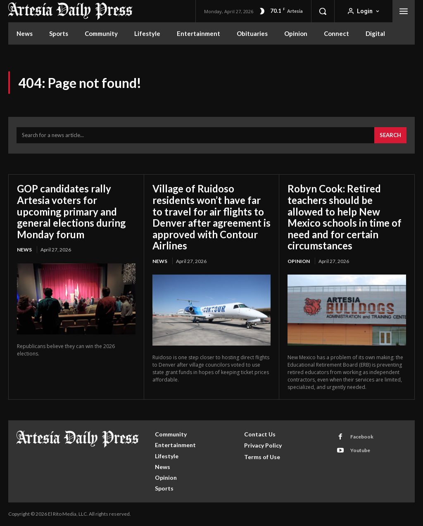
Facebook (361, 437)
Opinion (299, 261)
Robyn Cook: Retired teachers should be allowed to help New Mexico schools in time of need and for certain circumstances (345, 216)
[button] (322, 11)
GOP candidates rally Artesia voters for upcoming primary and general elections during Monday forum (71, 211)
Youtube (360, 450)
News (24, 249)
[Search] (390, 135)
